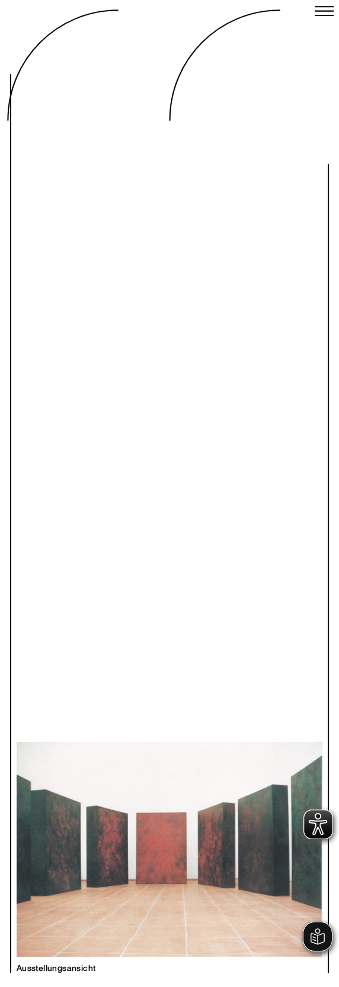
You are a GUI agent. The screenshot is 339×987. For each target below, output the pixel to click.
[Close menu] (324, 12)
